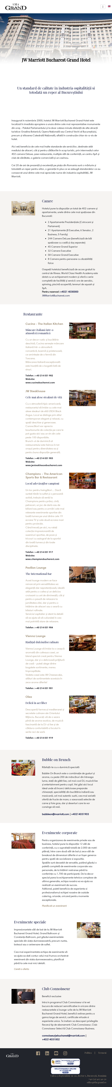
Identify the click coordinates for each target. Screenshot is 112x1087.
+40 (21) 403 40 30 (97, 1079)
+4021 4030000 (69, 291)
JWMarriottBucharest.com (56, 295)
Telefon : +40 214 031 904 (39, 627)
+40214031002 (51, 1039)
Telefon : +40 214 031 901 (39, 688)
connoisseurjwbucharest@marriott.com (63, 1035)
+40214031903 (80, 814)
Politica (88, 1052)
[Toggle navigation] (102, 7)
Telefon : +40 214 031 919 (39, 737)
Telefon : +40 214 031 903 (39, 458)
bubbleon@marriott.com (55, 814)
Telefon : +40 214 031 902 (39, 375)
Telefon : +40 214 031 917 (39, 552)
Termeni (102, 1052)
